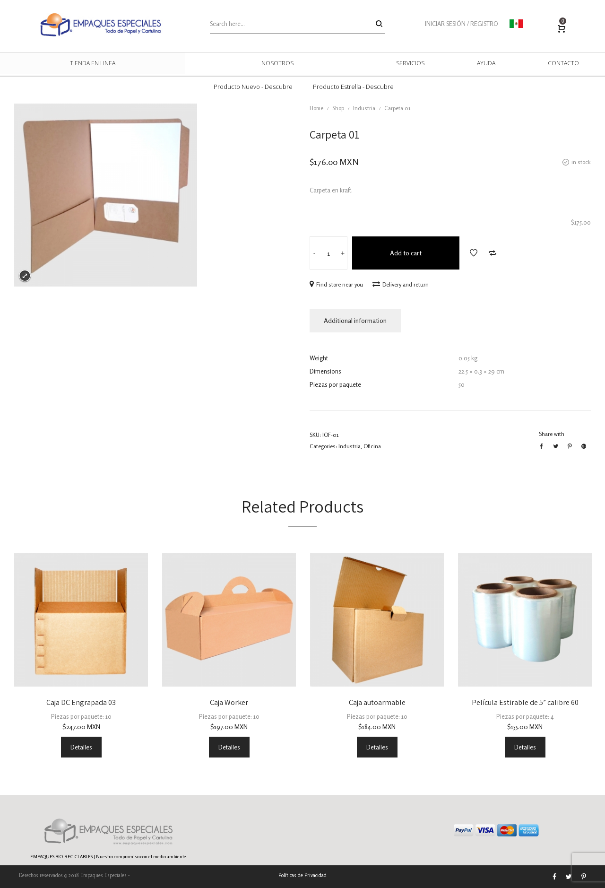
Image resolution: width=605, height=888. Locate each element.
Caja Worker (229, 702)
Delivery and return (400, 284)
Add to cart (406, 253)
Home (316, 108)
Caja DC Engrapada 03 (81, 702)
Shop (338, 108)
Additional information (355, 320)
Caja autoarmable (377, 702)
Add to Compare (492, 253)
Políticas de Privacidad (302, 875)
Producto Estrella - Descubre (353, 86)
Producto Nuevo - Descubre (253, 86)
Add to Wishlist (473, 253)
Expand (25, 276)
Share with (551, 433)
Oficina (372, 446)
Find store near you (336, 284)
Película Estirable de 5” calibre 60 (525, 702)
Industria (364, 108)
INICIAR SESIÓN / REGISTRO (461, 23)
